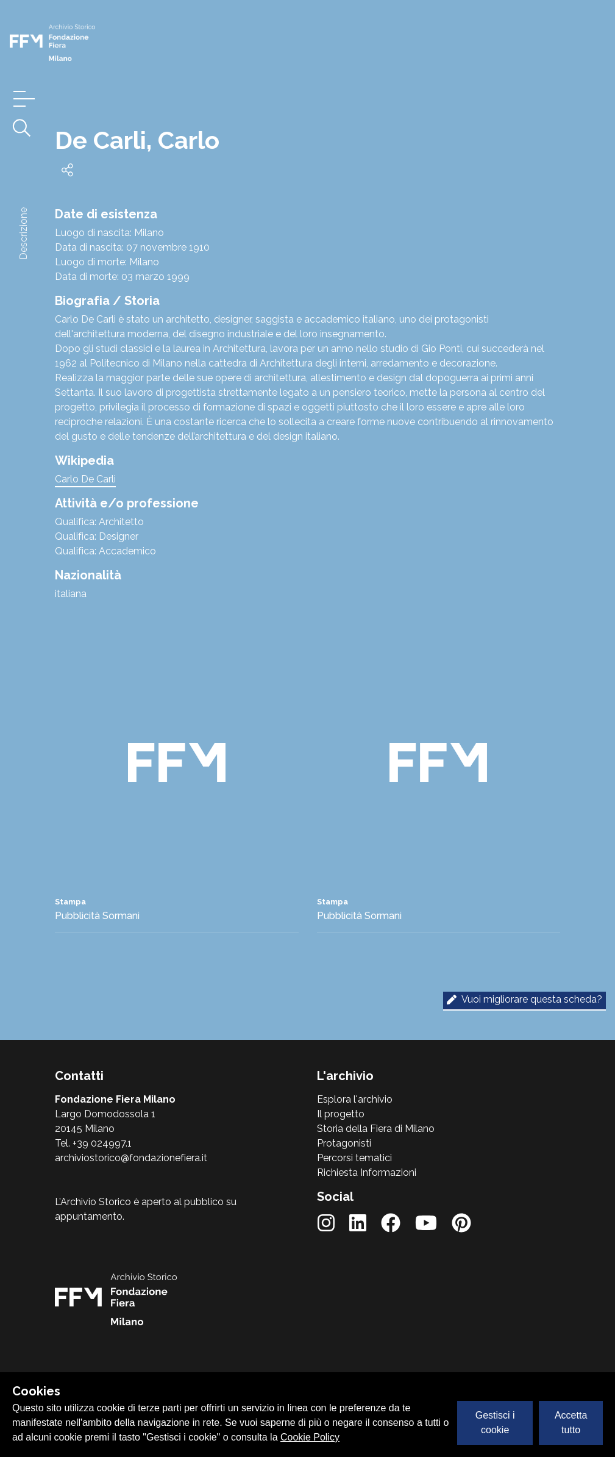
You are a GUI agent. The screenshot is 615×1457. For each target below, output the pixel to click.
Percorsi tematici (354, 1158)
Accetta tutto (571, 1422)
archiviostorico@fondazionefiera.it (131, 1158)
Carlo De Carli (85, 479)
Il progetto (340, 1114)
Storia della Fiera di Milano (376, 1128)
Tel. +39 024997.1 (93, 1143)
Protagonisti (344, 1143)
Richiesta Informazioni (366, 1172)
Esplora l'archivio (355, 1099)
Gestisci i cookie (495, 1422)
